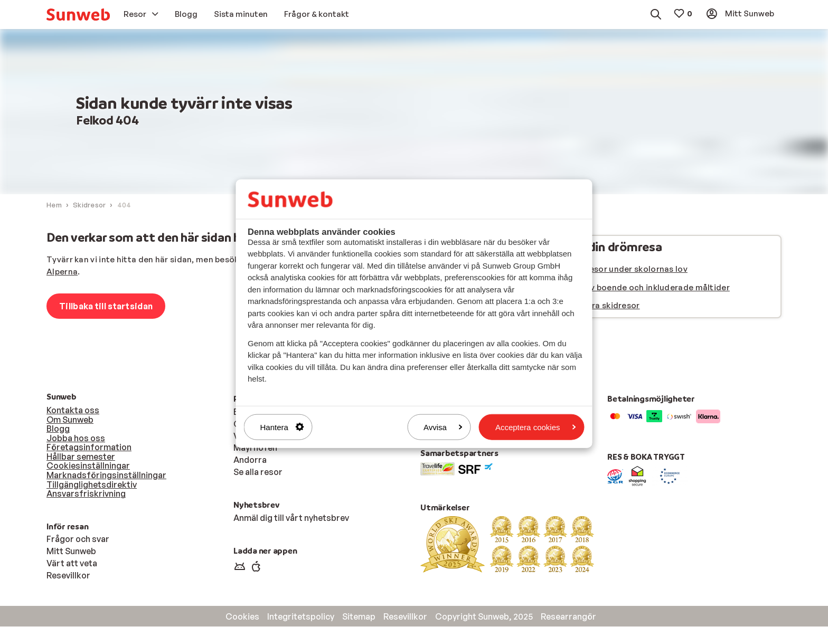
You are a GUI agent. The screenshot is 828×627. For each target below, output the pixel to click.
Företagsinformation (88, 447)
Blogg (58, 429)
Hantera (282, 426)
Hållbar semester (80, 457)
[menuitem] (78, 14)
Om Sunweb (69, 420)
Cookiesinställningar (88, 466)
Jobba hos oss (75, 438)
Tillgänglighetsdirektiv (91, 485)
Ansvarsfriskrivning (86, 494)
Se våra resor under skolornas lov (621, 269)
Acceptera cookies (535, 426)
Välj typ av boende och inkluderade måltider (642, 288)
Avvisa (443, 426)
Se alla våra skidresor (597, 306)
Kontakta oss (72, 410)
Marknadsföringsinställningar (106, 475)
